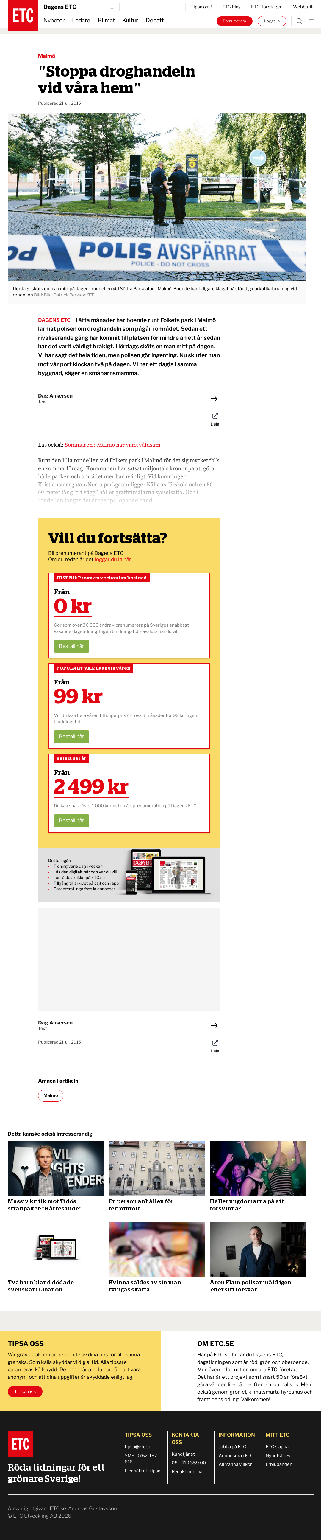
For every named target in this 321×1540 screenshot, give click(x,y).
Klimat (106, 20)
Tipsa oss (25, 1392)
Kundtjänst (183, 1454)
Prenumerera (234, 21)
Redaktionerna (187, 1471)
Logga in (272, 21)
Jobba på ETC (232, 1446)
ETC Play (231, 7)
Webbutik (303, 7)
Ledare (81, 20)
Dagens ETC (78, 7)
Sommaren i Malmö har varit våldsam (112, 444)
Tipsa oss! (201, 7)
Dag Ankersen (55, 396)
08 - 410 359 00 (189, 1463)
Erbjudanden (279, 1464)
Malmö (46, 56)
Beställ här (71, 646)
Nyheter (54, 20)
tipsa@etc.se (138, 1446)
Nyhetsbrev (278, 1455)
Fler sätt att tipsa (142, 1471)
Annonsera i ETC (236, 1455)
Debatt (155, 20)
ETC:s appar (278, 1446)
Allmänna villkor (235, 1464)
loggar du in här (113, 559)
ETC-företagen (267, 7)
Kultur (130, 20)
